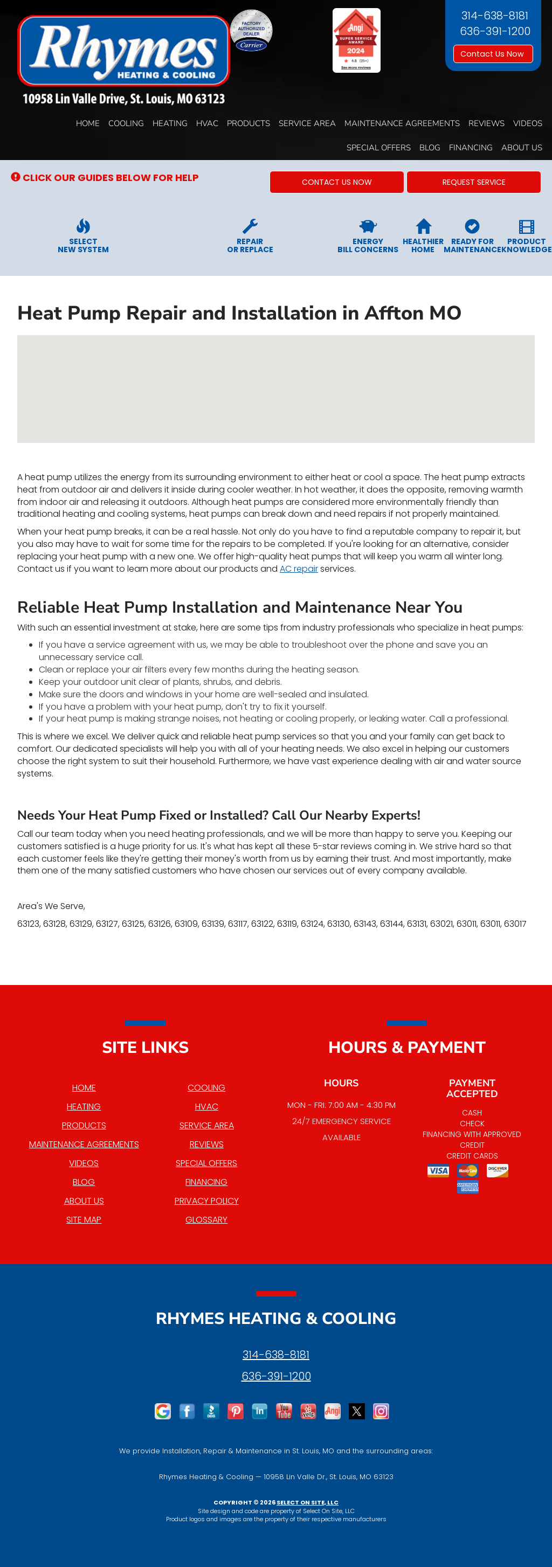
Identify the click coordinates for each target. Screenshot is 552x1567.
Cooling (126, 123)
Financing (471, 147)
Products (248, 123)
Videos (527, 123)
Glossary (206, 1220)
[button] (337, 182)
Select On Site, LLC (308, 1502)
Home (88, 123)
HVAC (207, 123)
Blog (429, 147)
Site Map (83, 1220)
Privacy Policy (207, 1201)
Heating (170, 123)
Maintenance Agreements (402, 123)
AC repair (299, 569)
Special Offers (379, 147)
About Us (521, 147)
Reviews (486, 123)
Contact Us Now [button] (493, 53)
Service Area (307, 123)
